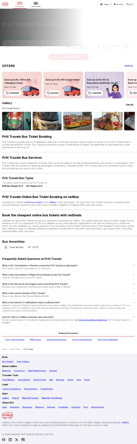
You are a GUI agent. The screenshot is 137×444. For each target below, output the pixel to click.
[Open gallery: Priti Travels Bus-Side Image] (77, 121)
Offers (70, 380)
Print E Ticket (39, 380)
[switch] (127, 44)
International (97, 407)
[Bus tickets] (20, 4)
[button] (19, 44)
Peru (85, 407)
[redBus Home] (5, 4)
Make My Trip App (30, 398)
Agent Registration (37, 371)
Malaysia (39, 407)
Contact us (19, 371)
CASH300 (94, 93)
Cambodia (63, 407)
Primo (87, 380)
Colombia (75, 407)
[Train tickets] (36, 4)
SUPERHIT (12, 93)
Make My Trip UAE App (52, 398)
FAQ (51, 380)
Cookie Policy (46, 389)
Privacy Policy (30, 389)
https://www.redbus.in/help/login (93, 320)
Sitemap (60, 380)
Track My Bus (8, 380)
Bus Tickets (8, 361)
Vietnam (51, 407)
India (4, 407)
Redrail (15, 398)
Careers (53, 371)
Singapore (27, 407)
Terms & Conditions (11, 389)
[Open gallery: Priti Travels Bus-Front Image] (16, 121)
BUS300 (53, 93)
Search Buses (68, 54)
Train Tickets (23, 361)
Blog (79, 380)
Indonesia (14, 407)
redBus (52, 202)
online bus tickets (33, 202)
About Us (6, 371)
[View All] (129, 104)
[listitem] (7, 75)
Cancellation (24, 380)
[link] (22, 85)
